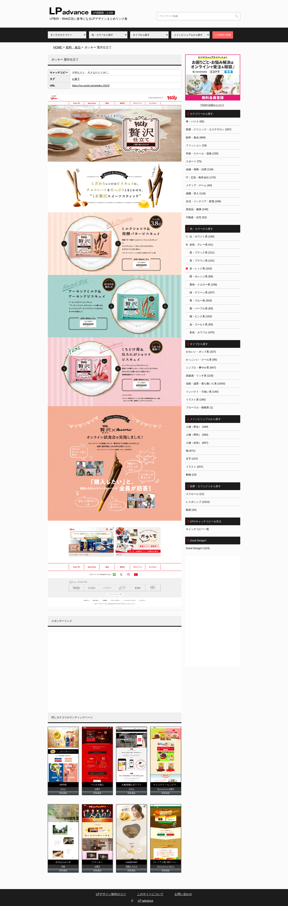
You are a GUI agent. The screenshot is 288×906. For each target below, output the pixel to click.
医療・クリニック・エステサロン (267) (208, 129)
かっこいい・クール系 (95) (201, 359)
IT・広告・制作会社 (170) (201, 177)
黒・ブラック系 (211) (202, 252)
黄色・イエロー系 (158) (203, 284)
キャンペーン (162, 789)
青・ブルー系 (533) (201, 300)
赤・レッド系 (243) (201, 268)
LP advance (145, 900)
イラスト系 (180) (196, 399)
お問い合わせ (183, 894)
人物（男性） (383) (197, 434)
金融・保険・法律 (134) (199, 169)
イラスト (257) (194, 466)
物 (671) (190, 450)
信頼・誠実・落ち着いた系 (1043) (205, 383)
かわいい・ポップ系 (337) (201, 351)
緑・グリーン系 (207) (202, 292)
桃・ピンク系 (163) (201, 316)
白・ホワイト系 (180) (202, 236)
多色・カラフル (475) (202, 332)
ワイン (63, 789)
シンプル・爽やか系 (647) (201, 367)
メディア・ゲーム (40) (199, 185)
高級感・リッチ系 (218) (199, 375)
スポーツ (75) (194, 161)
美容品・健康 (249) (197, 209)
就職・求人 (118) (196, 193)
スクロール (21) (195, 493)
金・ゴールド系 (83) (201, 324)
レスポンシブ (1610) (198, 501)
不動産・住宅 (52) (196, 217)
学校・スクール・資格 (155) (202, 153)
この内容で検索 (222, 34)
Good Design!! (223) (198, 548)
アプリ (131, 789)
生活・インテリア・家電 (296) (203, 201)
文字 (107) (192, 458)
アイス (134, 866)
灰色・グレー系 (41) (201, 244)
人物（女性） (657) (197, 442)
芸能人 (128, 866)
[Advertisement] (114, 672)
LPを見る (63, 793)
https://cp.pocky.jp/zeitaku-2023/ (91, 85)
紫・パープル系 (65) (201, 308)
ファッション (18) (196, 145)
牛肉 (63, 866)
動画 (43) (191, 509)
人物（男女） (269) (197, 426)
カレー (171, 866)
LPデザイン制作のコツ (111, 894)
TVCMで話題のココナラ (212, 105)
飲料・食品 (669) (196, 137)
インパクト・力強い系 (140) (202, 391)
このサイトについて (150, 894)
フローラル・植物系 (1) (199, 407)
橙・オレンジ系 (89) (201, 276)
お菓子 (76, 78)
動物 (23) (191, 474)
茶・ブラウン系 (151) (202, 260)
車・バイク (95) (195, 121)
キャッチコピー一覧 (197, 529)
